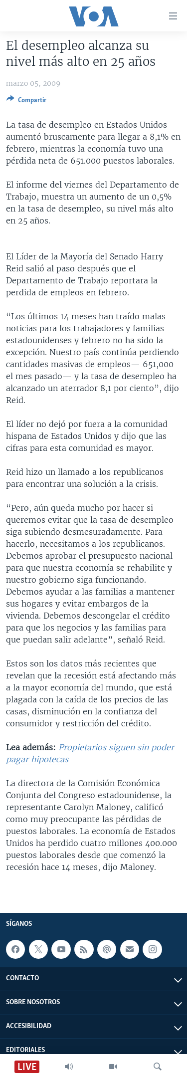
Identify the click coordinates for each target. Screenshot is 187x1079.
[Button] (26, 101)
